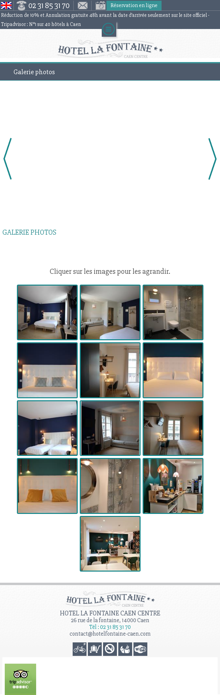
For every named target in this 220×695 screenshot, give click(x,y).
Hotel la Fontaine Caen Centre (110, 613)
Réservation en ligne (134, 5)
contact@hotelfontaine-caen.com (110, 633)
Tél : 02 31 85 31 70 (110, 627)
